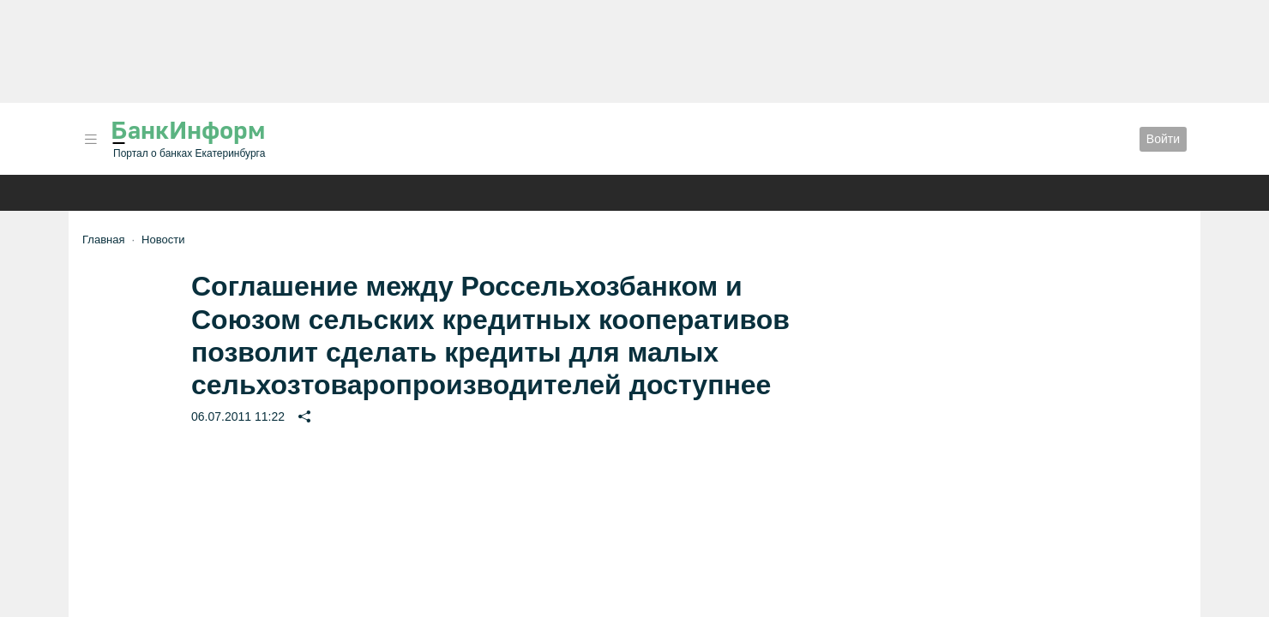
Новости (162, 239)
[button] (90, 139)
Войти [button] (1163, 139)
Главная (103, 239)
